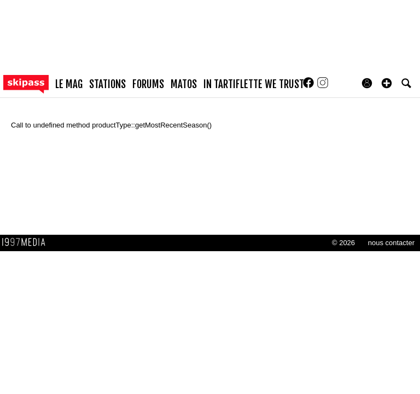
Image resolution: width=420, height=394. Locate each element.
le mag (69, 84)
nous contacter (391, 243)
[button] (387, 83)
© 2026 (343, 243)
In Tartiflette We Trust (253, 84)
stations (107, 84)
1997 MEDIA (27, 242)
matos (184, 84)
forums (148, 84)
